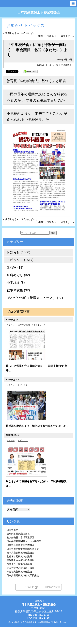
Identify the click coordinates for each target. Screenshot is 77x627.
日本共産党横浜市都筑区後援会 (23, 575)
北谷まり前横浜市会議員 (19, 556)
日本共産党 (12, 530)
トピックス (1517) (20, 260)
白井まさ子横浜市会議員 (19, 564)
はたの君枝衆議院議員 (18, 533)
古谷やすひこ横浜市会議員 (20, 567)
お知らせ (41, 65)
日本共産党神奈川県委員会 (20, 545)
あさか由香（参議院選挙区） (22, 537)
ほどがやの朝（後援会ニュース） (32, 325)
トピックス (53, 65)
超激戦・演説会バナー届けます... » (56, 36)
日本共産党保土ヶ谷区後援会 (38, 12)
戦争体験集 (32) (18, 290)
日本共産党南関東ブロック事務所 (24, 541)
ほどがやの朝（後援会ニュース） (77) (35, 298)
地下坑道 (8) (16, 282)
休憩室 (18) (15, 267)
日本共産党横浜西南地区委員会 (23, 549)
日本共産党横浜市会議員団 (20, 552)
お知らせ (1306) (18, 252)
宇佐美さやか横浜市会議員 (20, 560)
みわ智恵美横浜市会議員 (19, 571)
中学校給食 (66, 65)
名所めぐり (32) (18, 275)
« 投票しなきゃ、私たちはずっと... (21, 33)
